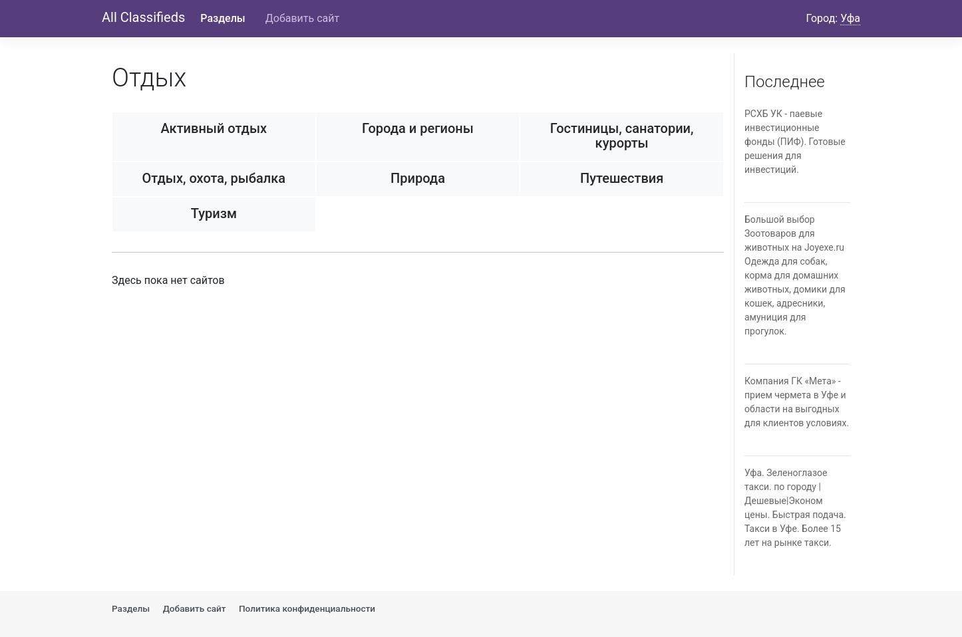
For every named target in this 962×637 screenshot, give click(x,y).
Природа (418, 178)
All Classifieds (143, 17)
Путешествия (621, 178)
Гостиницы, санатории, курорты (622, 135)
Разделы (222, 18)
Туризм (214, 213)
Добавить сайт (302, 18)
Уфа (850, 18)
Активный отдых (214, 128)
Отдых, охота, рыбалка (214, 178)
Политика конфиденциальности (307, 608)
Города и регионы (418, 128)
